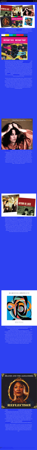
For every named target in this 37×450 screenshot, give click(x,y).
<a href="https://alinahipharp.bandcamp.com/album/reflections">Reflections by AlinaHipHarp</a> (18, 358)
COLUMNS (4, 447)
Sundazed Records (27, 61)
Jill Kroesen (8, 150)
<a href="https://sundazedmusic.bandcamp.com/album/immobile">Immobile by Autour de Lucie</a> (18, 275)
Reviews (12, 447)
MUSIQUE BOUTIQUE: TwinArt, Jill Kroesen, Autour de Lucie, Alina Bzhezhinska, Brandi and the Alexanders (18, 4)
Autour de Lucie (20, 217)
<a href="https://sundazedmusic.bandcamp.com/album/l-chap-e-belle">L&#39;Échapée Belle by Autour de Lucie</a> (18, 246)
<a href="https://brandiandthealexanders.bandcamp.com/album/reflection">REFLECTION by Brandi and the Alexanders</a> (18, 439)
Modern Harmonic (26, 62)
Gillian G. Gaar (19, 29)
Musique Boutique (8, 447)
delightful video (16, 74)
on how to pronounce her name (24, 329)
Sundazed (4, 448)
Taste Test (7, 448)
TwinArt (8, 73)
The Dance (10, 448)
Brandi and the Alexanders (13, 410)
